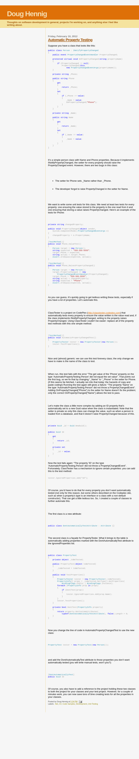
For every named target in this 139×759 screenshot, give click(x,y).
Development (81, 751)
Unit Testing (93, 751)
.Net (56, 751)
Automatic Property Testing (70, 40)
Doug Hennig (27, 14)
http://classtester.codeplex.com (104, 339)
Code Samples (69, 751)
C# (60, 751)
